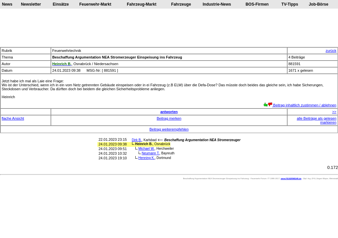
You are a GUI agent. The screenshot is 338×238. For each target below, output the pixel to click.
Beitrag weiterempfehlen (169, 129)
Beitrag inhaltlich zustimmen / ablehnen (299, 105)
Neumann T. (150, 153)
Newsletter (31, 4)
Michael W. (146, 148)
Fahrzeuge (181, 4)
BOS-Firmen (257, 4)
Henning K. (146, 158)
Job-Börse (318, 4)
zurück (331, 51)
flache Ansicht (13, 118)
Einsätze (61, 4)
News (7, 4)
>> (334, 112)
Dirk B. (137, 140)
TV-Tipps (290, 4)
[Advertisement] (169, 28)
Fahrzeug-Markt (141, 4)
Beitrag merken (169, 118)
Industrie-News (217, 4)
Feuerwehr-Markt (95, 4)
